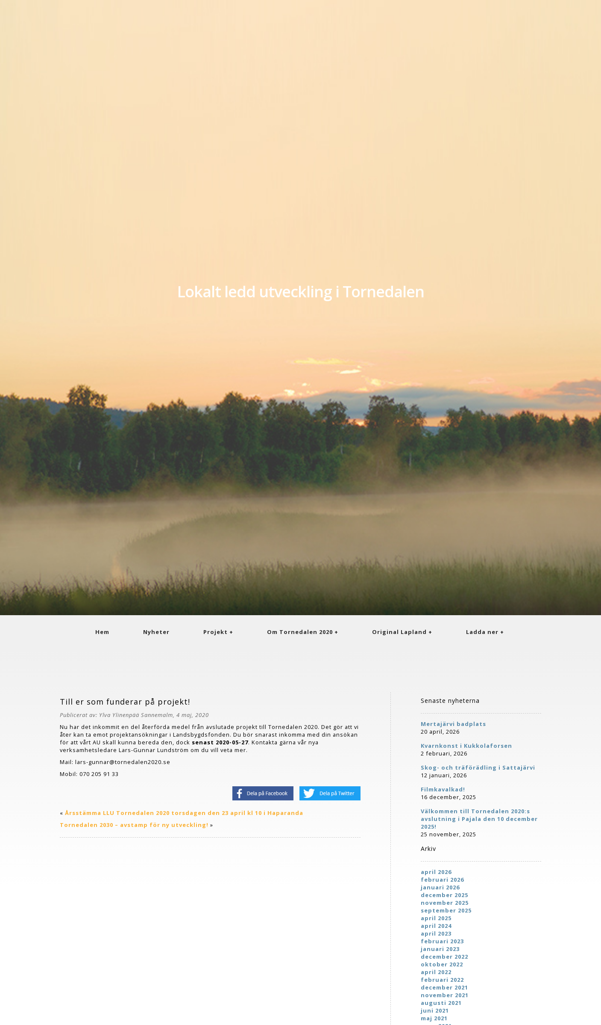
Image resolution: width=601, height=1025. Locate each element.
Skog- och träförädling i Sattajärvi (478, 767)
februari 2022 (442, 980)
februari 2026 (442, 879)
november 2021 (445, 995)
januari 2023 (440, 949)
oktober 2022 (442, 964)
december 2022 (444, 956)
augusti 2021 (441, 1003)
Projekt (215, 632)
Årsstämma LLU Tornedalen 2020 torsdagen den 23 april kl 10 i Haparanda (184, 813)
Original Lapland (399, 632)
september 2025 (446, 910)
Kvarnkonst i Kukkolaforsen (466, 745)
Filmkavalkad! (443, 789)
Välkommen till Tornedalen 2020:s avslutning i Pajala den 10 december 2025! (479, 818)
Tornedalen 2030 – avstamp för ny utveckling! (134, 825)
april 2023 (436, 933)
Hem (102, 632)
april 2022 (436, 972)
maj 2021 (434, 1018)
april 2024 (436, 926)
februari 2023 (442, 941)
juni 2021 (435, 1010)
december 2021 (444, 987)
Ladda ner (482, 632)
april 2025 (436, 918)
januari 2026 (440, 887)
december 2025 (444, 895)
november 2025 (445, 903)
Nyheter (156, 632)
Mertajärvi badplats (453, 724)
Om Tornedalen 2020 (300, 632)
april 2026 (436, 872)
